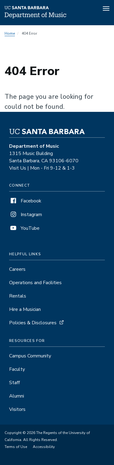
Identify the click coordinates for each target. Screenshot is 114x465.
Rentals (17, 296)
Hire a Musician (25, 309)
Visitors (17, 409)
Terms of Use (16, 446)
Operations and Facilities (35, 282)
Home (10, 33)
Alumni (16, 396)
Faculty (17, 369)
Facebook (25, 201)
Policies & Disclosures (33, 322)
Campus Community (30, 356)
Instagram (25, 214)
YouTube (24, 228)
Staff (14, 382)
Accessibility (44, 446)
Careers (17, 269)
